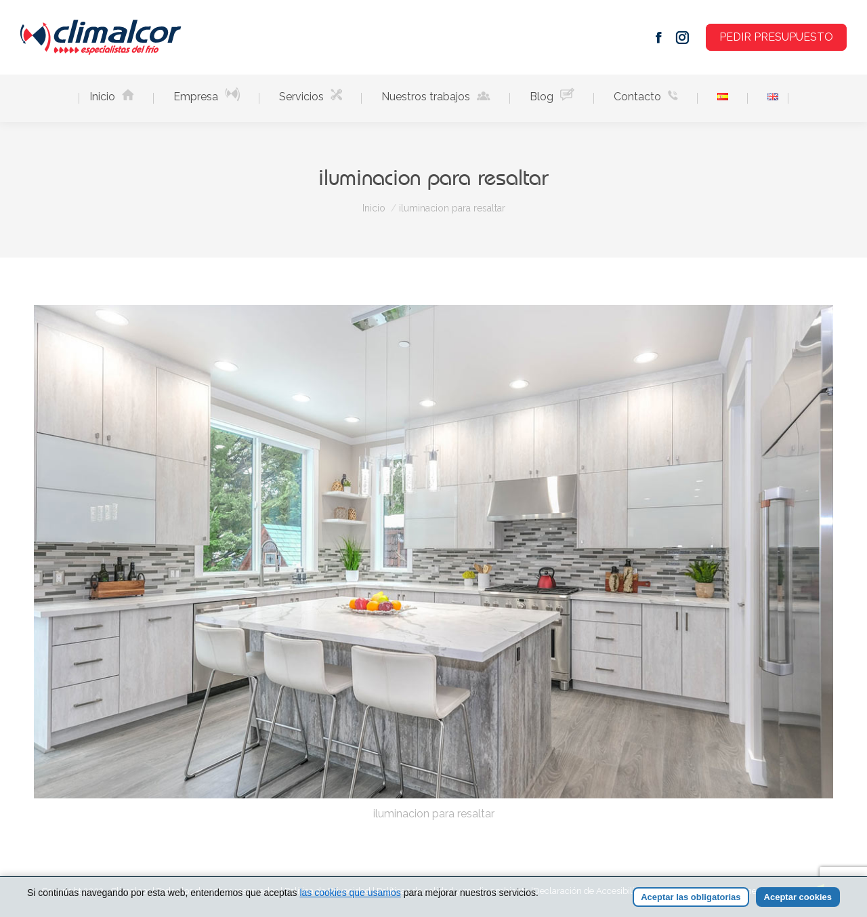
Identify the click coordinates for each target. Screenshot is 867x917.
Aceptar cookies (798, 897)
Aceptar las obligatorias (690, 897)
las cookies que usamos (349, 892)
